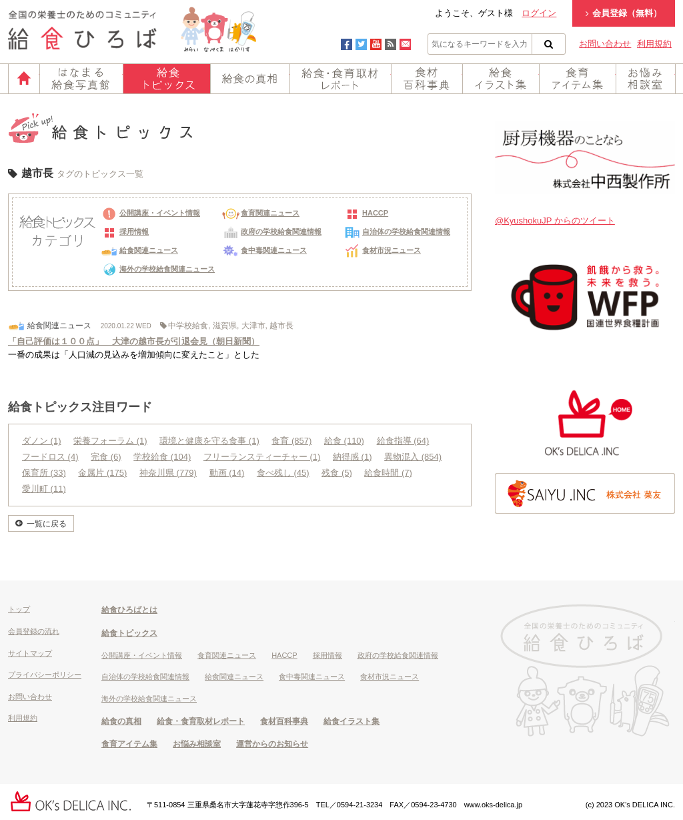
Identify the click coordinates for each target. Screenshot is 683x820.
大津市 (253, 325)
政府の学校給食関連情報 (271, 232)
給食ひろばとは (129, 609)
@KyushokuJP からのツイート (555, 221)
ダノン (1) (41, 441)
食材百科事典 (427, 78)
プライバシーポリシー (44, 675)
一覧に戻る (47, 523)
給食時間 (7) (388, 473)
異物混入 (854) (413, 457)
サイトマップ (30, 653)
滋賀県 (225, 325)
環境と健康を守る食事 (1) (209, 441)
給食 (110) (344, 441)
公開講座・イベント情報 (150, 213)
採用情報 (125, 232)
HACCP (366, 213)
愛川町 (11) (44, 489)
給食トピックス (166, 78)
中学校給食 (188, 325)
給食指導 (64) (403, 441)
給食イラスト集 (501, 78)
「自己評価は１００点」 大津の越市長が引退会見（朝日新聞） (133, 341)
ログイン (539, 13)
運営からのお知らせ (272, 744)
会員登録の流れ (33, 631)
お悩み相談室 (645, 78)
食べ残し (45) (283, 473)
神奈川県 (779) (168, 473)
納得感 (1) (352, 457)
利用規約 (654, 44)
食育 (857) (291, 441)
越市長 (281, 325)
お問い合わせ (605, 44)
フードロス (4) (50, 457)
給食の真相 (250, 78)
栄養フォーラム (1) (110, 441)
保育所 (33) (44, 473)
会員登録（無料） (624, 13)
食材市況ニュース (382, 250)
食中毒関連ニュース (264, 250)
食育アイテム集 (578, 78)
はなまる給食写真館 (81, 78)
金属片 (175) (102, 473)
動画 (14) (227, 473)
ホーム (24, 78)
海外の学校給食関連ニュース (158, 269)
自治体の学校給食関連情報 (397, 232)
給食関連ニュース (139, 250)
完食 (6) (106, 457)
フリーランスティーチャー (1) (262, 457)
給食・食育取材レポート (340, 78)
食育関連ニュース (260, 213)
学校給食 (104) (162, 457)
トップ (19, 609)
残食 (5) (336, 473)
